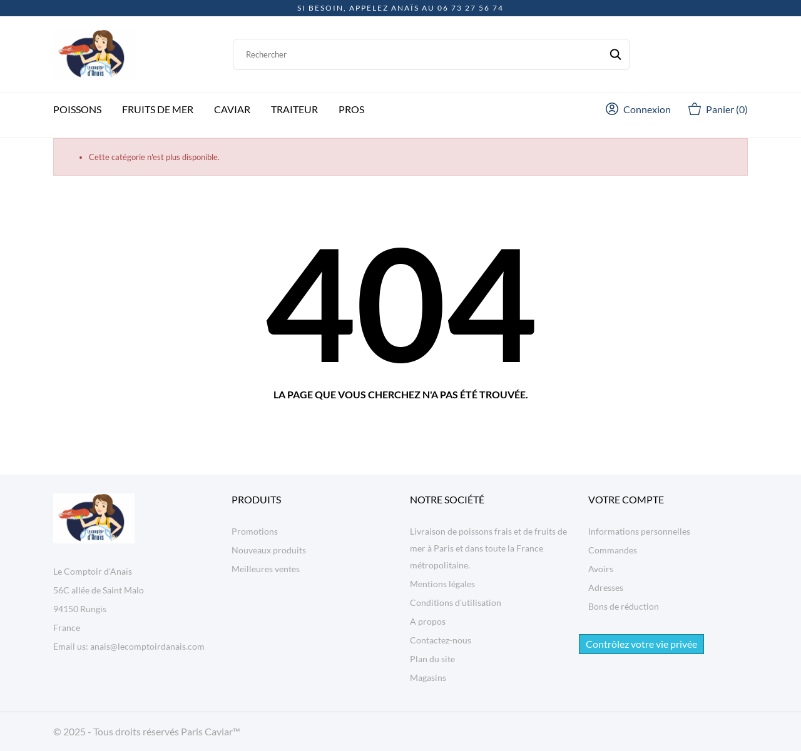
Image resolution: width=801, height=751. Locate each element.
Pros (351, 109)
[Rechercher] (431, 54)
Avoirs (600, 568)
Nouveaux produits (269, 550)
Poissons (77, 109)
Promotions (255, 531)
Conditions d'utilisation (455, 602)
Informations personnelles (639, 531)
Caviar (232, 109)
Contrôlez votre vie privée (641, 644)
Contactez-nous (440, 640)
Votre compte (626, 499)
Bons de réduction (623, 606)
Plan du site (432, 658)
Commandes (612, 550)
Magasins (428, 677)
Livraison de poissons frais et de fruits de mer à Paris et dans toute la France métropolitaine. (488, 548)
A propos (428, 621)
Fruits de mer (157, 109)
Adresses (605, 587)
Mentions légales (442, 583)
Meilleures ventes (266, 568)
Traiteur (294, 109)
